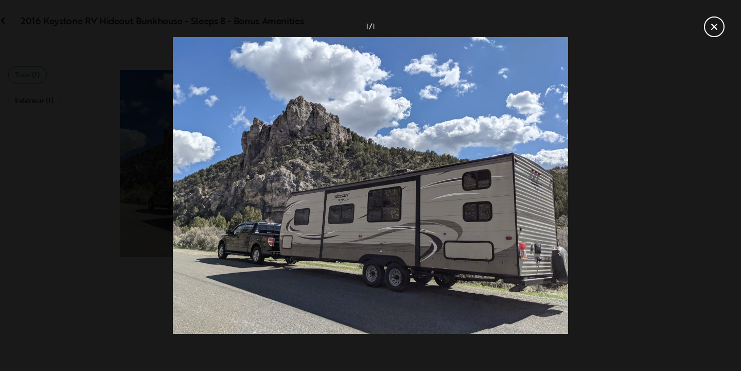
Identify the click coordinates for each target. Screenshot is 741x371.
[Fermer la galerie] (714, 26)
